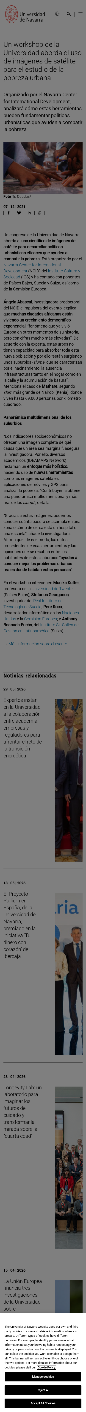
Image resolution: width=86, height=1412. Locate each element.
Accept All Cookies (43, 1403)
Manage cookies (43, 1376)
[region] (43, 1362)
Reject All (43, 1390)
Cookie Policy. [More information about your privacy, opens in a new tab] (46, 1367)
